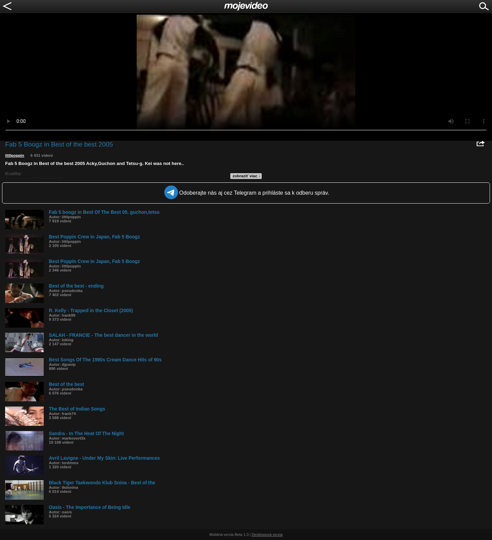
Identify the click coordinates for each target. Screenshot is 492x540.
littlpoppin (14, 155)
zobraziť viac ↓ (247, 176)
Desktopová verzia (267, 534)
